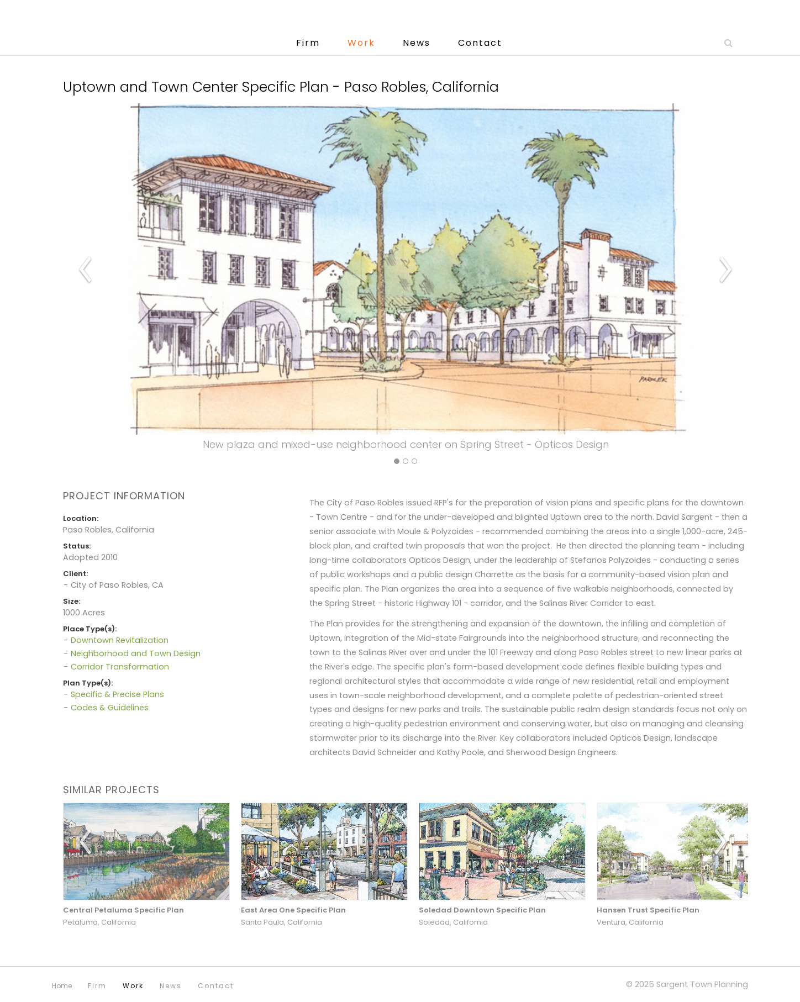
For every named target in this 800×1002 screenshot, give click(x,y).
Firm (308, 42)
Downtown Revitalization (120, 640)
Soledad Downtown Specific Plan (482, 910)
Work (361, 42)
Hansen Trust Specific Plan (648, 910)
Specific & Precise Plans (117, 694)
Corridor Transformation (120, 666)
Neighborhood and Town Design (136, 653)
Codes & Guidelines (110, 707)
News (416, 42)
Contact (480, 42)
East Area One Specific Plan (293, 910)
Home (62, 985)
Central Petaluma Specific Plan (123, 910)
